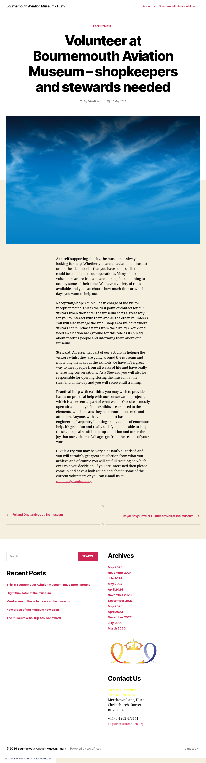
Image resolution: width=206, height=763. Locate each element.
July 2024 (116, 583)
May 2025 (116, 572)
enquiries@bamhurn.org (76, 482)
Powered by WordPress (90, 754)
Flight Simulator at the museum (31, 603)
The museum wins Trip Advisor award (37, 628)
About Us (149, 6)
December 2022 (121, 622)
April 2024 (116, 594)
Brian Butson (94, 102)
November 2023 (121, 600)
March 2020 (117, 634)
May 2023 (116, 611)
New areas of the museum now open (35, 620)
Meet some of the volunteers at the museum (42, 612)
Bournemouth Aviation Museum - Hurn (39, 6)
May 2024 (116, 589)
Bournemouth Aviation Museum (179, 6)
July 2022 (116, 628)
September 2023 (121, 606)
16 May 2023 (119, 102)
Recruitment (103, 27)
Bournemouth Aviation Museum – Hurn (44, 754)
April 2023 (116, 617)
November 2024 (121, 578)
